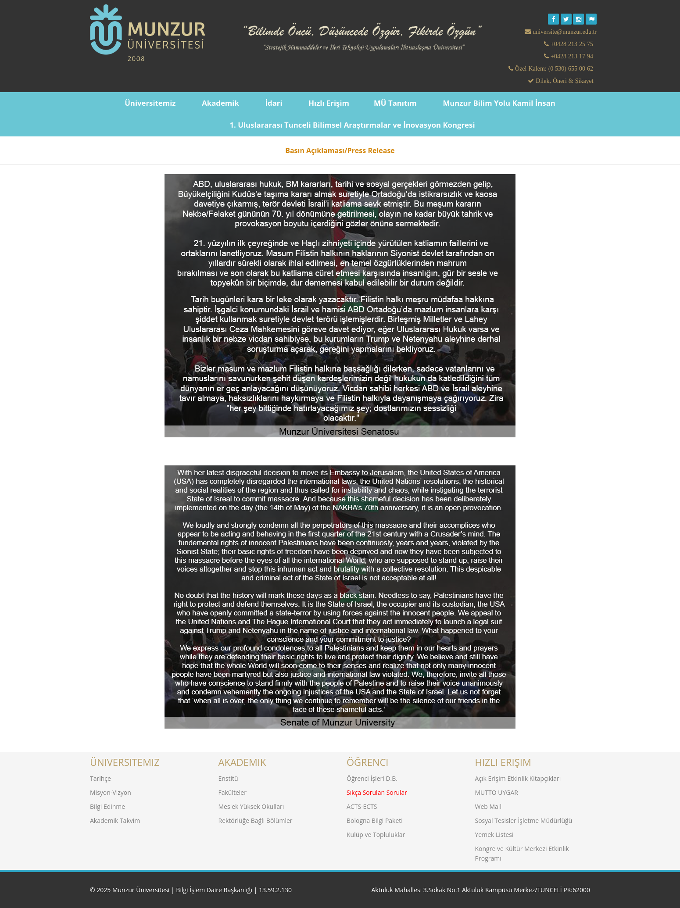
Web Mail (488, 806)
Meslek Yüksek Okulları (251, 806)
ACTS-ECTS (362, 806)
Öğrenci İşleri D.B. (372, 778)
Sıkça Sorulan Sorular (377, 792)
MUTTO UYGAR (496, 792)
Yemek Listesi (494, 834)
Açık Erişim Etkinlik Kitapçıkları (518, 778)
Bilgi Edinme (107, 806)
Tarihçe (100, 778)
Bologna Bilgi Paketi (375, 820)
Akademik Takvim (115, 820)
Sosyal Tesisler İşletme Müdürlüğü (524, 820)
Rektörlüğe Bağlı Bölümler (255, 820)
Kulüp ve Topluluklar (376, 834)
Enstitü (228, 778)
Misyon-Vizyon (110, 792)
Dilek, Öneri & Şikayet (563, 81)
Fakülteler (232, 792)
